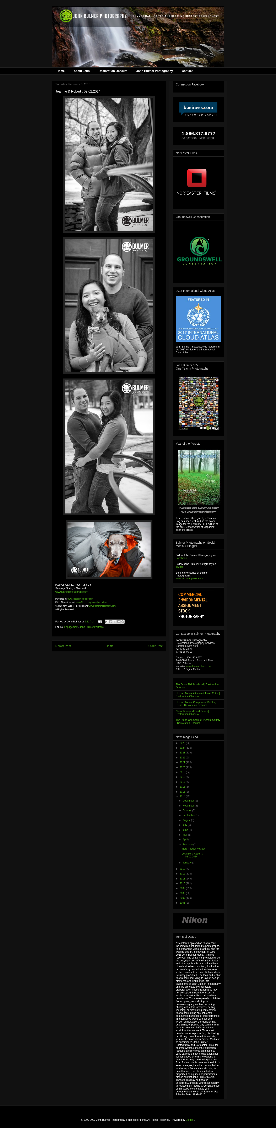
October (187, 810)
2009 (183, 888)
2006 (183, 902)
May (185, 834)
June (186, 830)
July (185, 825)
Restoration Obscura (113, 71)
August (187, 820)
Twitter (179, 566)
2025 (183, 743)
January (187, 862)
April (185, 839)
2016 (183, 786)
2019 (183, 772)
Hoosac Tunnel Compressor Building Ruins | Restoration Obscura (196, 704)
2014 (183, 796)
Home (61, 71)
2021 (183, 762)
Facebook (181, 558)
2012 (183, 873)
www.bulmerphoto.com (198, 666)
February (188, 844)
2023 (183, 752)
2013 (183, 868)
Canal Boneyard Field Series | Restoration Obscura (192, 713)
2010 (183, 883)
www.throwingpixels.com (189, 578)
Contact (187, 71)
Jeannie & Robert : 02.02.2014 (192, 855)
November (189, 805)
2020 (183, 767)
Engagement (71, 627)
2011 (183, 878)
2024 (183, 747)
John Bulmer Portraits (91, 627)
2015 (183, 791)
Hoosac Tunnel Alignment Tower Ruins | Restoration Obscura (198, 695)
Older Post (155, 646)
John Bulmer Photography (154, 71)
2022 (183, 757)
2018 (183, 777)
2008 (183, 893)
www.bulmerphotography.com (102, 606)
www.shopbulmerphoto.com (80, 599)
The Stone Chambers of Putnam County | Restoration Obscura (198, 721)
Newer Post (63, 646)
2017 (183, 781)
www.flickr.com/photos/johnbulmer (92, 602)
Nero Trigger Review (193, 848)
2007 (183, 898)
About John (82, 71)
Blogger (190, 1119)
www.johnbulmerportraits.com (71, 591)
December (189, 800)
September (189, 815)
